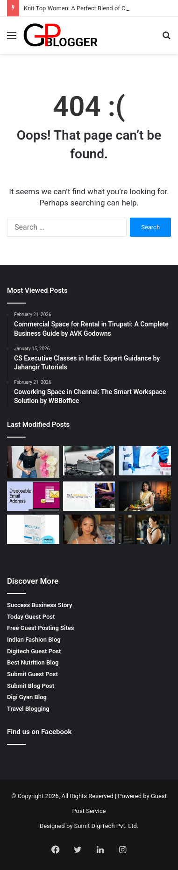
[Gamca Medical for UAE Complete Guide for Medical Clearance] (145, 460)
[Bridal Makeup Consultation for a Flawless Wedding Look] (89, 529)
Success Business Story (39, 604)
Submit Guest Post (32, 674)
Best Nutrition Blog (32, 662)
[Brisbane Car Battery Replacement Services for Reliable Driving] (89, 460)
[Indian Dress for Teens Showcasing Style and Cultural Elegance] (145, 496)
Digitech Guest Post (34, 651)
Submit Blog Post (30, 685)
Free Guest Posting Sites (40, 627)
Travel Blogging (28, 708)
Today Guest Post (31, 616)
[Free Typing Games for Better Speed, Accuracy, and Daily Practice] (89, 496)
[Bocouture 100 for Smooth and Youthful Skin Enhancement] (33, 529)
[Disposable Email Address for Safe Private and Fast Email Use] (33, 496)
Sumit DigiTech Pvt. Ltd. (106, 825)
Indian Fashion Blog (34, 639)
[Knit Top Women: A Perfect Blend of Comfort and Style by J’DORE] (33, 462)
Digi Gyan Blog (27, 696)
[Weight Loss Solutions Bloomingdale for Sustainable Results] (145, 529)
